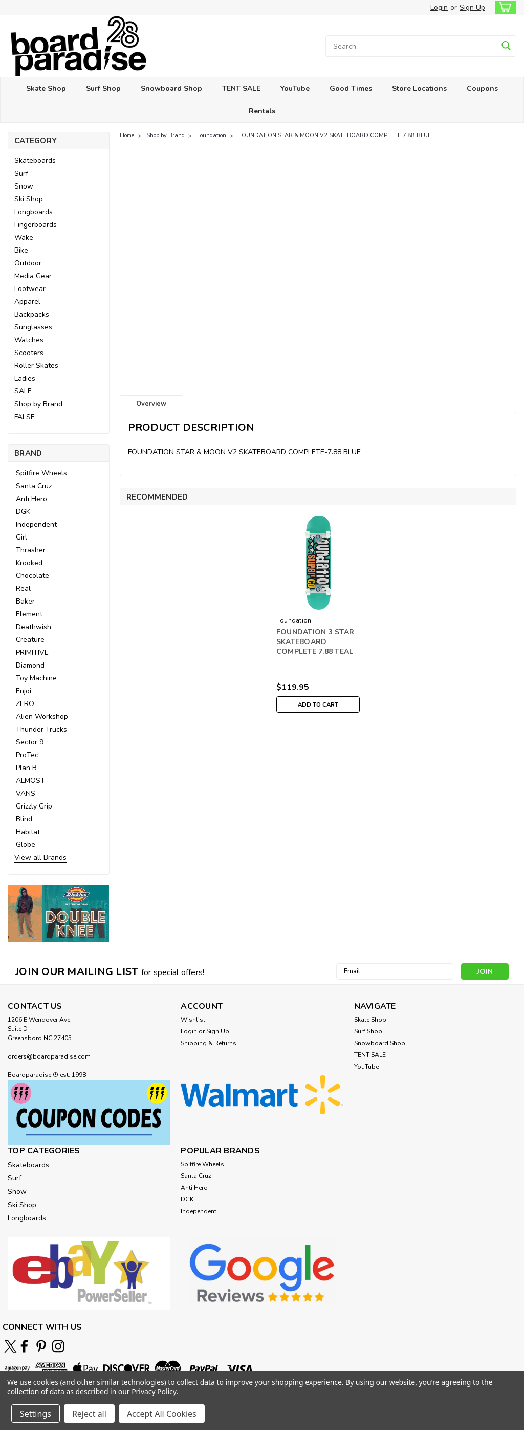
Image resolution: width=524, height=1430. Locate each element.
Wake (23, 237)
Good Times (351, 88)
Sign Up (472, 7)
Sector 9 (29, 742)
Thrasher (31, 550)
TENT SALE (241, 88)
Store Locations (419, 88)
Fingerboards (35, 225)
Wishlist (193, 1019)
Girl (21, 537)
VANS (25, 793)
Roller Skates (36, 365)
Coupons (482, 88)
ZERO (25, 704)
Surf (21, 173)
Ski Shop (28, 199)
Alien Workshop (42, 716)
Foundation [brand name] (294, 620)
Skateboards (35, 160)
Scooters (28, 353)
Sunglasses (33, 327)
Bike (21, 250)
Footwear (30, 289)
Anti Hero (31, 499)
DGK (23, 511)
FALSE (24, 417)
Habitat (28, 832)
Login (439, 7)
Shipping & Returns (208, 1043)
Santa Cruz (34, 486)
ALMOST (30, 780)
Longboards (33, 212)
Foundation (211, 135)
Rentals (262, 111)
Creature (30, 640)
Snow (23, 186)
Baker (25, 601)
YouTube (295, 88)
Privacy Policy (154, 1391)
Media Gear (33, 276)
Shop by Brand (38, 404)
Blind (24, 819)
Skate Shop (46, 88)
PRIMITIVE (32, 652)
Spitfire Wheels (41, 473)
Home (127, 135)
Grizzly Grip (34, 806)
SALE (23, 391)
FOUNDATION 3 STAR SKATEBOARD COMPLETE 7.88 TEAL (315, 641)
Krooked (29, 563)
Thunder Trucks (41, 729)
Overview (151, 403)
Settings (35, 1413)
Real (23, 588)
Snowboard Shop (171, 88)
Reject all (89, 1413)
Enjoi (23, 691)
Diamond (30, 665)
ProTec (27, 755)
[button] (59, 913)
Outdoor (27, 263)
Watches (28, 340)
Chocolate (32, 576)
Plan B (26, 768)
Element (29, 614)
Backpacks (31, 314)
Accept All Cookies (161, 1413)
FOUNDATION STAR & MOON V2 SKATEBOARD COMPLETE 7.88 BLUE (334, 135)
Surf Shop (103, 88)
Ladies (24, 378)
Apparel (27, 301)
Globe (25, 844)
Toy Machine (36, 678)
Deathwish (33, 627)
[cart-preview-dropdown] (503, 7)
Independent (36, 524)
